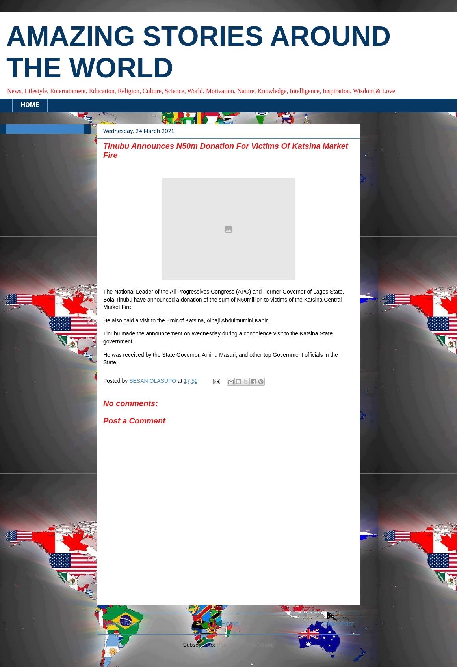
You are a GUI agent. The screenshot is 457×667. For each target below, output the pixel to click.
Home (230, 624)
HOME (30, 105)
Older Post (338, 624)
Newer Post (120, 624)
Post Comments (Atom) (245, 645)
